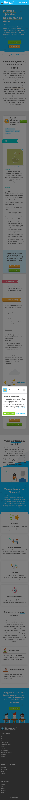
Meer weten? (21, 409)
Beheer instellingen (20, 415)
